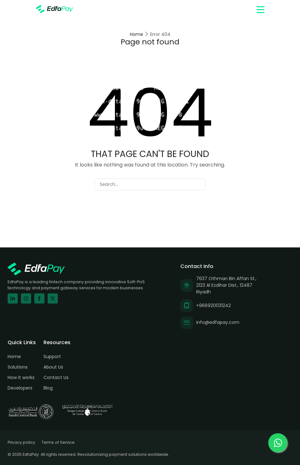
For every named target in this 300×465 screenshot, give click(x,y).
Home (136, 34)
